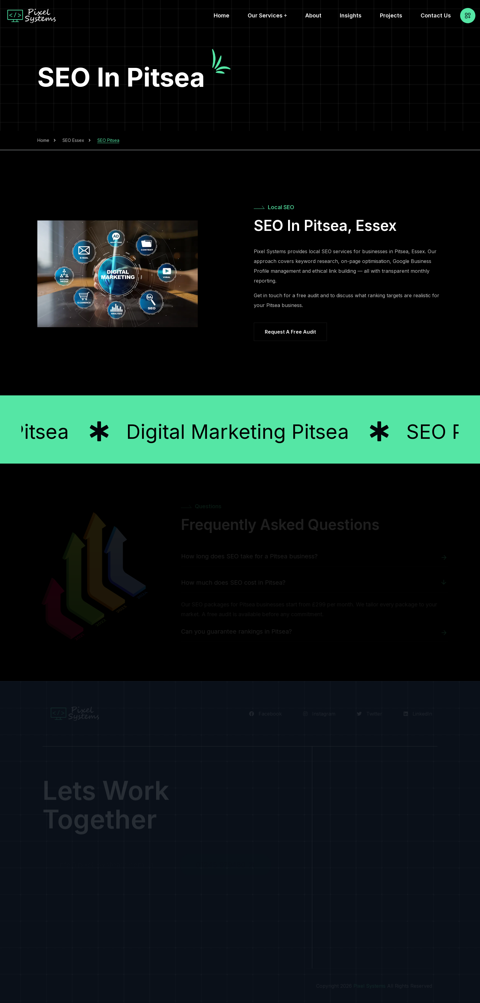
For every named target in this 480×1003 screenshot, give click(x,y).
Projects (391, 15)
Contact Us (436, 15)
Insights (351, 15)
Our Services (265, 15)
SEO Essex (73, 140)
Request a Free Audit (290, 332)
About (313, 15)
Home (221, 15)
